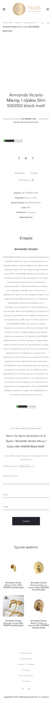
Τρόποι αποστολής (26, 658)
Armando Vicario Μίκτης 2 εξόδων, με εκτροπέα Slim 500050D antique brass (38, 624)
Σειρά (23, 207)
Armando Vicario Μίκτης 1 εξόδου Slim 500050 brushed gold (13, 585)
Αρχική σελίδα (8, 22)
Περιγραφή (20, 173)
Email (5, 506)
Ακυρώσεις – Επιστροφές (26, 664)
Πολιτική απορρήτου (26, 675)
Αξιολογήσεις (26, 180)
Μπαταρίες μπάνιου (30, 22)
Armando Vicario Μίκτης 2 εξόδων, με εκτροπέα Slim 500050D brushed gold (38, 586)
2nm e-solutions (42, 697)
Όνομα (5, 494)
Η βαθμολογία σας (11, 466)
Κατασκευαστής (17, 202)
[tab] (19, 173)
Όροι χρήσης (26, 670)
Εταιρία (34, 173)
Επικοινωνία (26, 681)
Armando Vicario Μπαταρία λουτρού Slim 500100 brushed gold (13, 623)
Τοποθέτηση (20, 212)
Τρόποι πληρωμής (26, 653)
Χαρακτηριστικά (25, 217)
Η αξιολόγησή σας (11, 475)
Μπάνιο (18, 22)
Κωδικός (17, 192)
